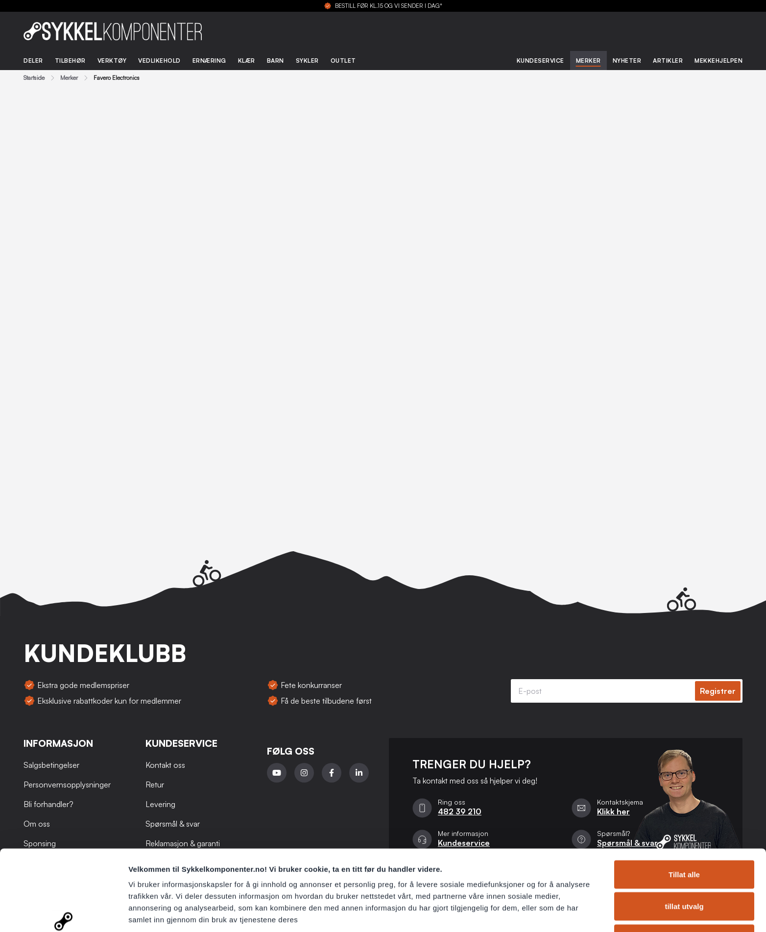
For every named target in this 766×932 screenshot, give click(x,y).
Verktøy (112, 60)
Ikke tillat (684, 875)
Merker (588, 60)
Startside (34, 77)
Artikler (668, 60)
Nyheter (627, 60)
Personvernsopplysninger (176, 880)
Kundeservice (540, 60)
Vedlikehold (159, 60)
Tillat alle (684, 811)
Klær (246, 60)
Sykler (307, 60)
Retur (154, 784)
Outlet (343, 60)
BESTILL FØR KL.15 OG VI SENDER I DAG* (388, 6)
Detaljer (521, 912)
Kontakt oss (165, 765)
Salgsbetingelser (51, 765)
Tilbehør (70, 60)
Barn (275, 60)
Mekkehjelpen (718, 60)
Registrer (718, 691)
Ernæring (209, 60)
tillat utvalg (684, 843)
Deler (33, 60)
